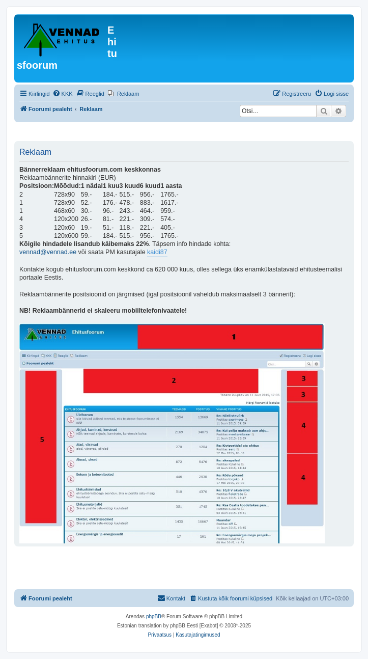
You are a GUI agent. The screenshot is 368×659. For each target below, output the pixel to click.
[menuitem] (62, 94)
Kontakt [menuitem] (171, 597)
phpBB (153, 616)
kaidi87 (157, 252)
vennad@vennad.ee (47, 252)
